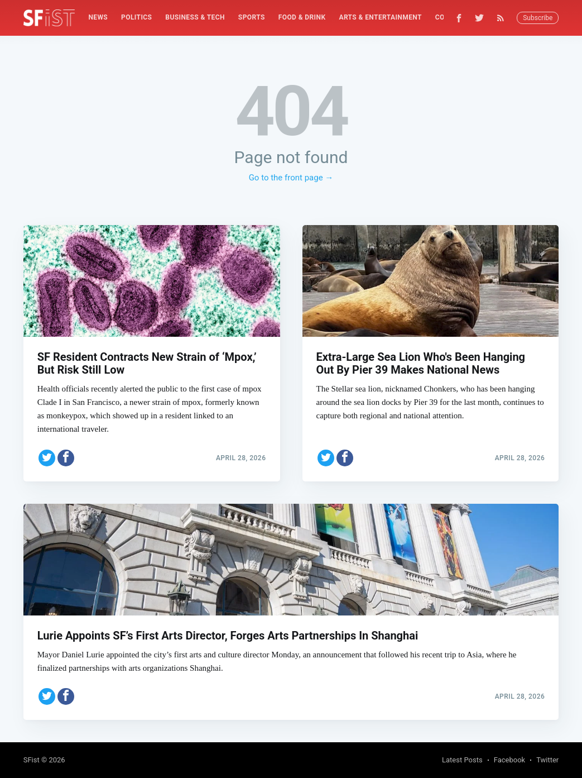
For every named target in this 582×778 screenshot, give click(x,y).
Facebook (509, 760)
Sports (251, 17)
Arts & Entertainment (380, 17)
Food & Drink (302, 17)
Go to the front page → (291, 178)
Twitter (547, 760)
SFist (31, 760)
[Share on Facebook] (65, 457)
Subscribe (537, 18)
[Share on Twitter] (46, 457)
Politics (136, 17)
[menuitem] (97, 17)
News (98, 17)
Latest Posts (462, 760)
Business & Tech (195, 17)
